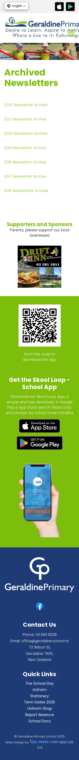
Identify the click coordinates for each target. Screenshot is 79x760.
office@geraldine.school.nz (45, 640)
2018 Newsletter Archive (25, 162)
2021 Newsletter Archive (25, 119)
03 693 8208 (46, 634)
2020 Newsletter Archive (25, 133)
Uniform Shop (39, 708)
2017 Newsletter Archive (25, 176)
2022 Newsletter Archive (25, 104)
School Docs (39, 721)
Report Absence (39, 714)
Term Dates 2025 (39, 702)
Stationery (39, 696)
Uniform (39, 689)
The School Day (39, 683)
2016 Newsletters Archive (26, 190)
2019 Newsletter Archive (25, 147)
